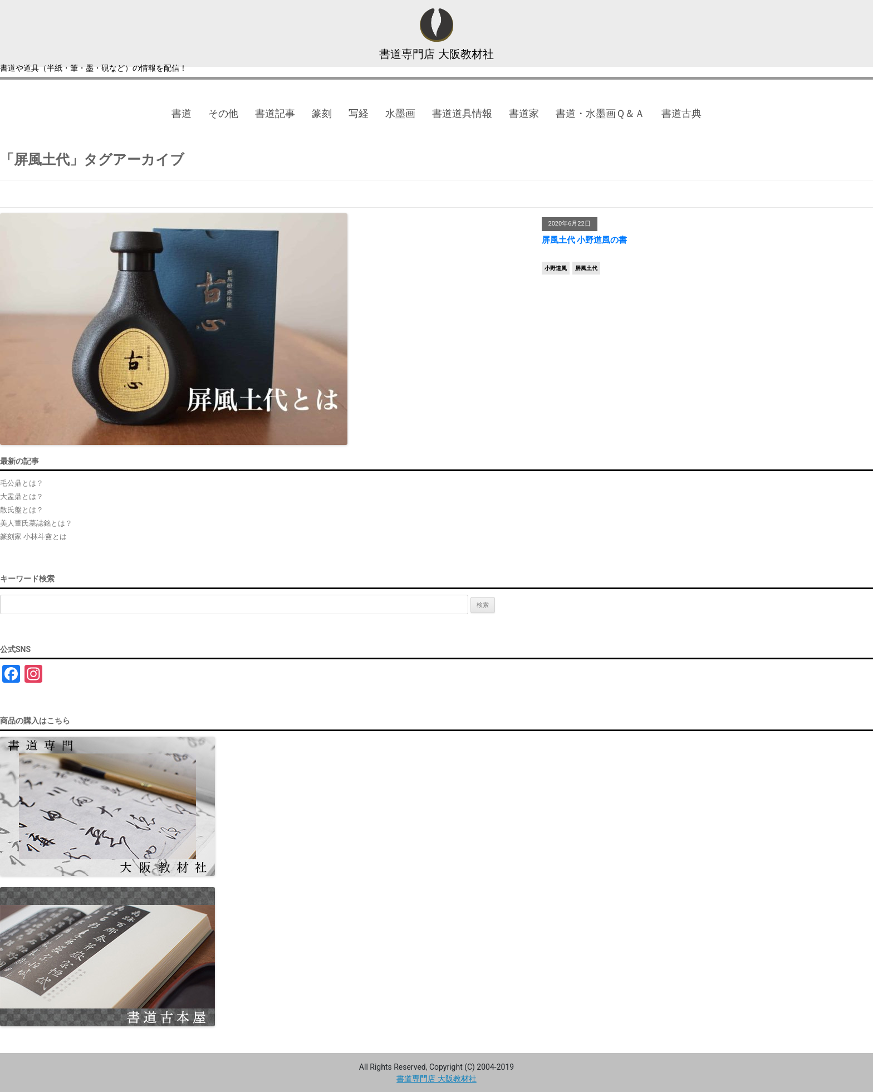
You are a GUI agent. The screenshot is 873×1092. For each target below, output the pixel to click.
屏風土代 (586, 268)
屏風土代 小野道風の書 (584, 240)
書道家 (524, 113)
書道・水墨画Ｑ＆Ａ (600, 113)
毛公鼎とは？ (21, 483)
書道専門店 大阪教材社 (436, 54)
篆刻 (322, 113)
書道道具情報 (462, 113)
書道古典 (681, 113)
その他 (223, 113)
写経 (359, 113)
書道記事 (275, 113)
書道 (181, 113)
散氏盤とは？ (21, 510)
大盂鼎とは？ (21, 496)
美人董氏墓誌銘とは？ (36, 523)
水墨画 (400, 113)
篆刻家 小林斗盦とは (33, 536)
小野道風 (556, 268)
